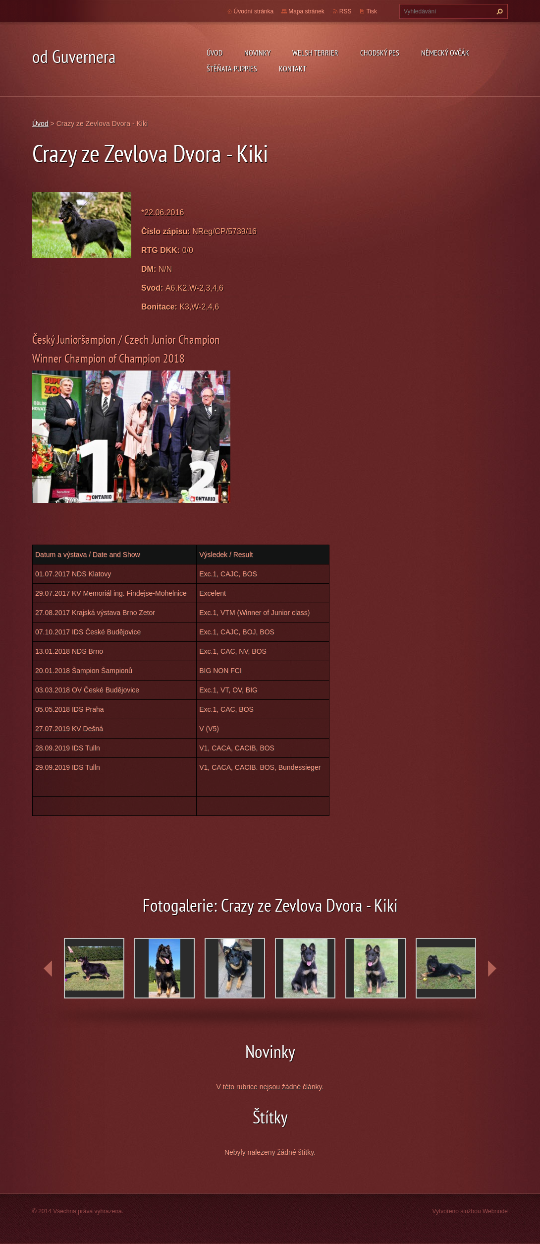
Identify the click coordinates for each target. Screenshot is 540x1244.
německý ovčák (445, 53)
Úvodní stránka (254, 11)
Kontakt (292, 68)
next (492, 968)
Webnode (495, 1211)
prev (48, 968)
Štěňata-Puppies (232, 68)
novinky (257, 53)
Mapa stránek (306, 11)
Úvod (214, 53)
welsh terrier (315, 53)
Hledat (498, 11)
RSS (345, 11)
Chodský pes (379, 53)
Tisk (371, 11)
